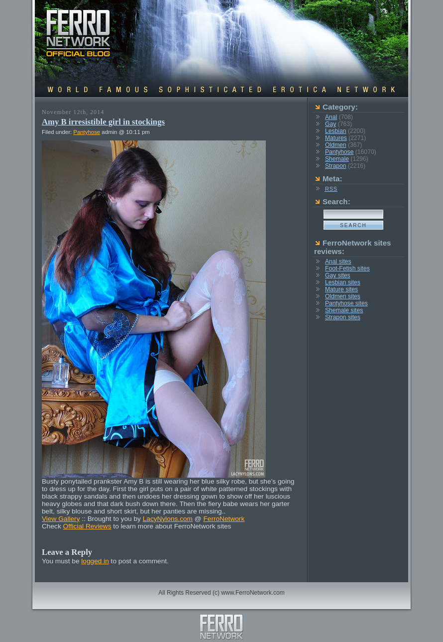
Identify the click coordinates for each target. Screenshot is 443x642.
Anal (331, 117)
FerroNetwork (223, 518)
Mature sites (341, 289)
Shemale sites (344, 310)
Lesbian (335, 131)
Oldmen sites (342, 296)
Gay (330, 124)
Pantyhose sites (346, 303)
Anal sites (338, 261)
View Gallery (61, 518)
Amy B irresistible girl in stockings (103, 122)
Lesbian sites (342, 282)
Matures (336, 137)
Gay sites (337, 275)
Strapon (335, 165)
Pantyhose (86, 132)
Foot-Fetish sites (347, 268)
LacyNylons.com (168, 518)
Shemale (337, 158)
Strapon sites (342, 317)
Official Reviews (87, 526)
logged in (95, 561)
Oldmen (335, 144)
